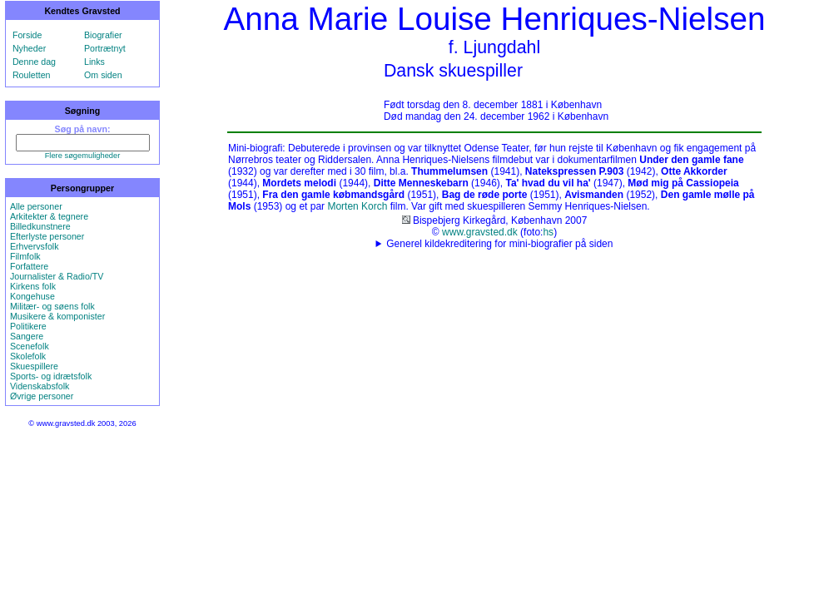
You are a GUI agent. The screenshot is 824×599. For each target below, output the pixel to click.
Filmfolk (25, 256)
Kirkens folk (33, 286)
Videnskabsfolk (39, 386)
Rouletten (31, 75)
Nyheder (29, 48)
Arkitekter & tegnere (49, 216)
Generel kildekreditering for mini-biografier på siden (499, 244)
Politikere (28, 326)
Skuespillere (34, 366)
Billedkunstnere (40, 226)
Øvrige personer (41, 396)
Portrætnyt (105, 48)
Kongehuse (32, 296)
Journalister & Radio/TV (57, 276)
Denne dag (34, 62)
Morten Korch (357, 206)
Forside (27, 35)
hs (548, 232)
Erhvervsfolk (34, 246)
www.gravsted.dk (480, 232)
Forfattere (29, 266)
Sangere (26, 336)
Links (94, 62)
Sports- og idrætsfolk (51, 376)
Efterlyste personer (47, 236)
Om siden (103, 75)
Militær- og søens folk (52, 306)
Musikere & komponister (57, 316)
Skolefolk (28, 356)
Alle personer (36, 206)
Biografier (103, 35)
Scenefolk (29, 346)
